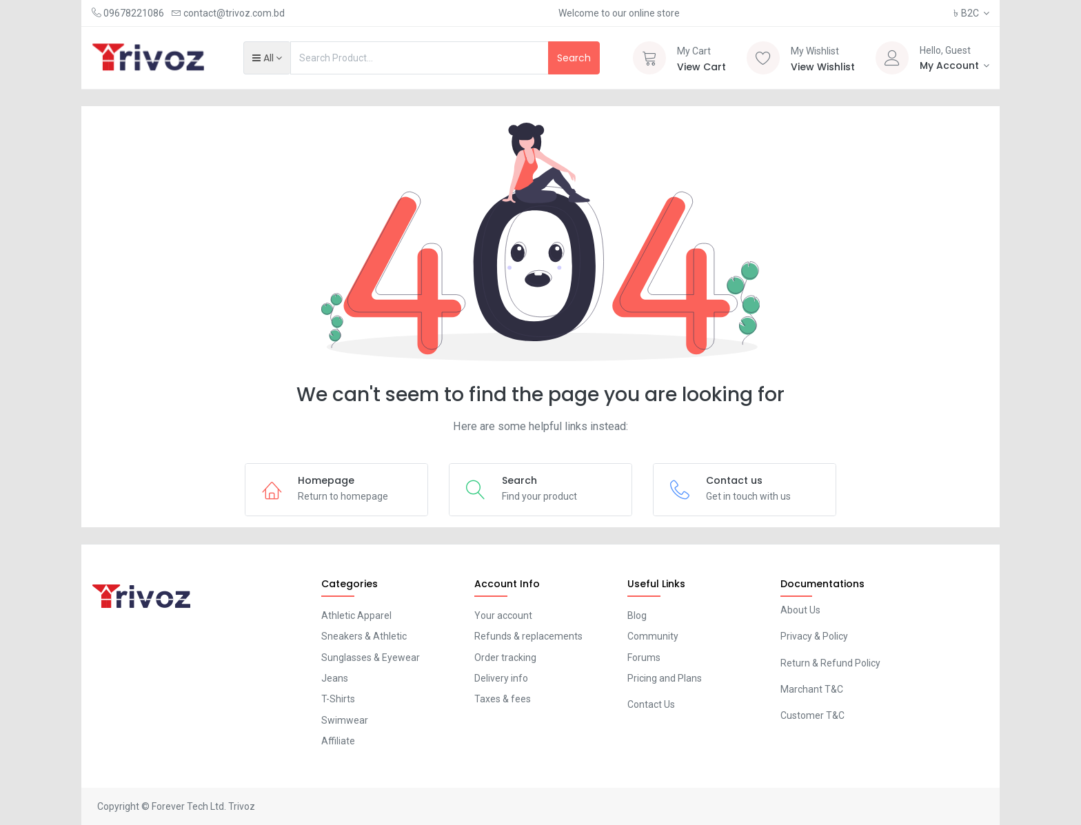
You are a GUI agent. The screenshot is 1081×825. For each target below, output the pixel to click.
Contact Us (651, 704)
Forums (643, 657)
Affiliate (338, 740)
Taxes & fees (502, 698)
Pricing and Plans (664, 678)
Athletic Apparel (356, 615)
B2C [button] (967, 13)
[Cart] (649, 57)
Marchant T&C (811, 689)
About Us (800, 609)
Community (652, 636)
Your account (503, 615)
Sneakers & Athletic (364, 636)
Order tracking (505, 657)
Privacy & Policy (814, 636)
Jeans (334, 678)
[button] (267, 57)
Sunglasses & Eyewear (370, 657)
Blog (637, 615)
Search (574, 58)
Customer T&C (812, 715)
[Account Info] (955, 65)
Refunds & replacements (528, 636)
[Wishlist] (763, 57)
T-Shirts (338, 698)
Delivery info (501, 678)
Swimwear (344, 720)
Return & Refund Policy (830, 663)
